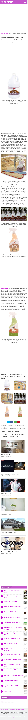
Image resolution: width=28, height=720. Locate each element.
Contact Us (7, 709)
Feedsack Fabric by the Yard (10, 601)
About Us (22, 709)
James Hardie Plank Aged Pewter (9, 532)
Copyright (12, 709)
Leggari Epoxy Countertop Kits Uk (12, 638)
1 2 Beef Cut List (7, 691)
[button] (25, 2)
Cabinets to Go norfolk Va (7, 454)
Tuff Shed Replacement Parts (11, 643)
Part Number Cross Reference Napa (12, 680)
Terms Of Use (17, 709)
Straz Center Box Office (6, 493)
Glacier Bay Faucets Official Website (12, 606)
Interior (3, 42)
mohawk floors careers (20, 428)
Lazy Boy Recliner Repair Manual (12, 617)
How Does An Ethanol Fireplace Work (10, 474)
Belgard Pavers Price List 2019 (11, 686)
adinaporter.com (4, 288)
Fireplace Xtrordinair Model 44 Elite (12, 654)
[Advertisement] (14, 19)
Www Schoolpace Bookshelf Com (12, 670)
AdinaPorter (7, 1)
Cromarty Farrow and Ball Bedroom (9, 513)
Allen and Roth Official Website (11, 612)
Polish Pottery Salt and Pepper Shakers (10, 551)
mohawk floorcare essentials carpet (12, 427)
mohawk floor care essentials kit (9, 425)
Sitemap (2, 709)
